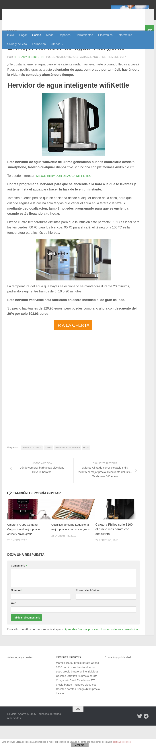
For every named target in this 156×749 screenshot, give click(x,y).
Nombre (16, 613)
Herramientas (84, 35)
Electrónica (105, 35)
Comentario (19, 589)
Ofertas (55, 44)
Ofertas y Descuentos (29, 80)
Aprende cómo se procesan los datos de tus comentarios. (102, 652)
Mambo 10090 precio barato (73, 686)
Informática (125, 35)
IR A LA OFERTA (72, 348)
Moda (50, 35)
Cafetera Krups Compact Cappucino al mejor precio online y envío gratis (25, 552)
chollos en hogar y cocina (67, 471)
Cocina (36, 35)
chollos (48, 471)
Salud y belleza (17, 44)
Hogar (23, 35)
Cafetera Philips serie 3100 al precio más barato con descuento (114, 552)
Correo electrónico (88, 613)
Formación (39, 44)
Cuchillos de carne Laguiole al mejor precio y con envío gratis (70, 552)
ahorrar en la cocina (31, 471)
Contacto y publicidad (118, 680)
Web (13, 626)
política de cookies (122, 742)
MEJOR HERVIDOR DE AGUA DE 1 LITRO (68, 199)
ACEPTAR (79, 745)
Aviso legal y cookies (20, 680)
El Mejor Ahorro (35, 12)
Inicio (10, 35)
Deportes (65, 35)
